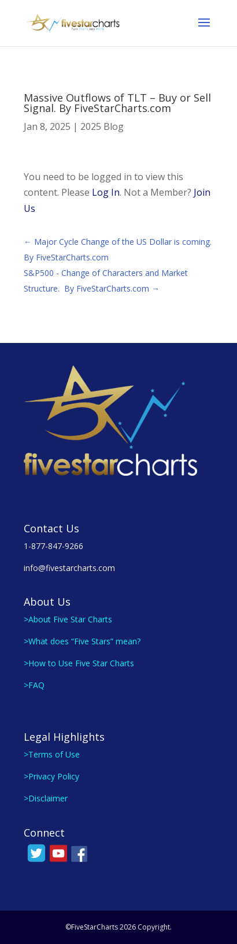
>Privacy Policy (51, 776)
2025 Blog (102, 126)
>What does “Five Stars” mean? (82, 641)
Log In (106, 192)
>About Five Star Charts (68, 619)
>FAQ (34, 685)
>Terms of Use (52, 754)
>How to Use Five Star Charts (79, 663)
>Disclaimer (46, 798)
